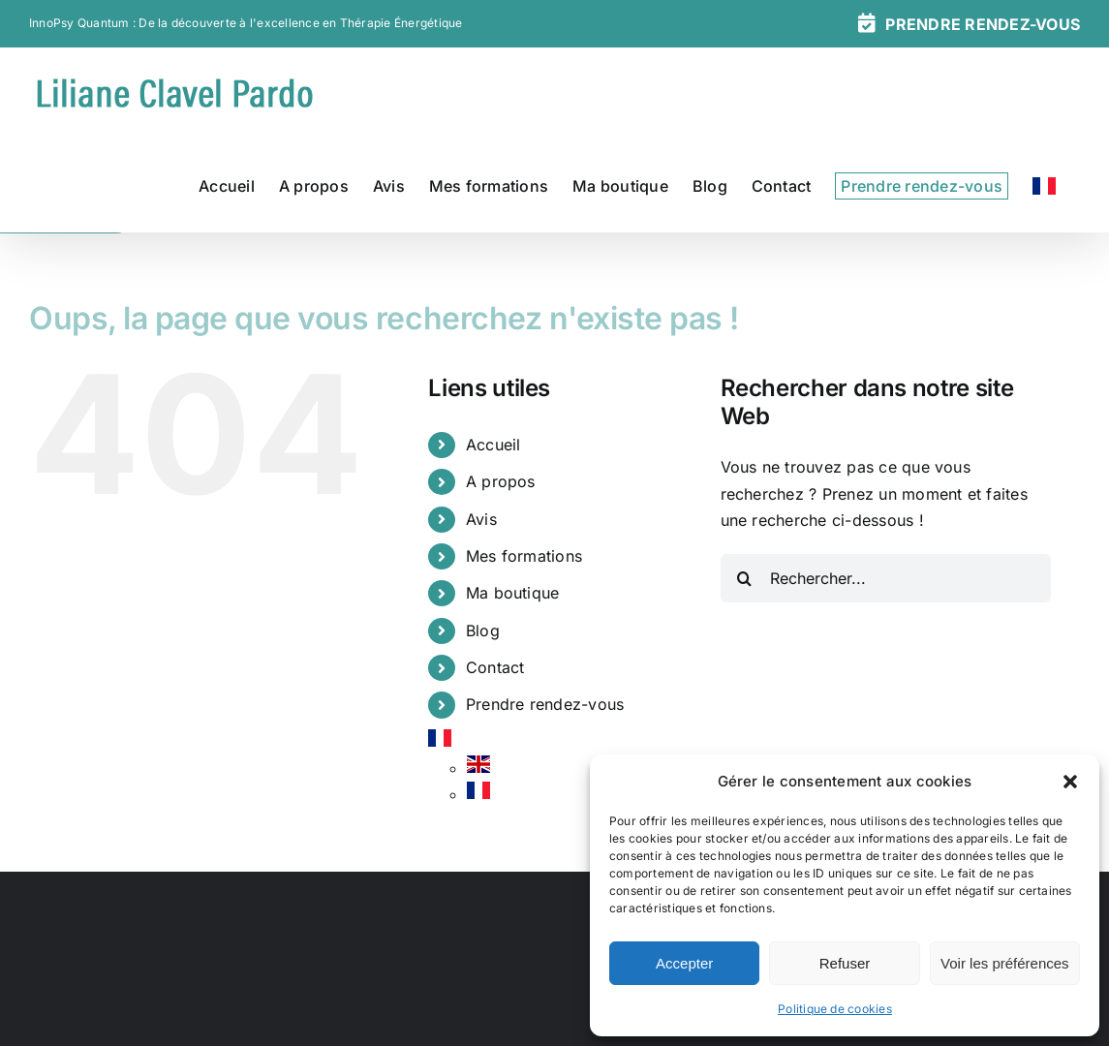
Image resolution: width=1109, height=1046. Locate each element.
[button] (1070, 781)
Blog (483, 630)
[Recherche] (745, 578)
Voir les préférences (1004, 963)
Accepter (684, 963)
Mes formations (524, 556)
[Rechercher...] (886, 578)
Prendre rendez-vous (545, 704)
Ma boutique (513, 592)
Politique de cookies (835, 1008)
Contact (495, 667)
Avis (481, 519)
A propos (501, 481)
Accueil (493, 444)
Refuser (845, 963)
